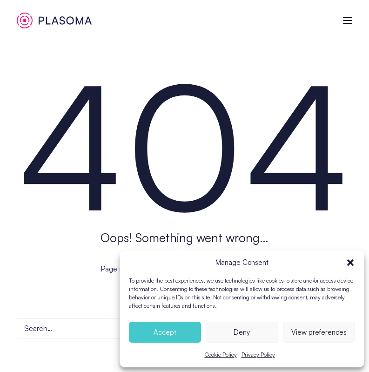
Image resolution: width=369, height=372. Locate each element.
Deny (242, 332)
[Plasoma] (54, 20)
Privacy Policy (258, 354)
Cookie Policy (221, 354)
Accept (165, 332)
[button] (350, 262)
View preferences (319, 332)
